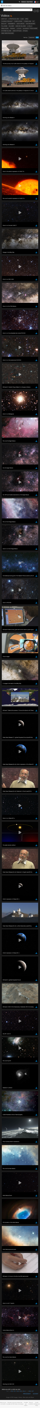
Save (6, 368)
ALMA (22, 19)
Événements (11, 23)
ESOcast (3, 23)
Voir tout (4, 19)
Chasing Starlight (6, 21)
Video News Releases (7, 33)
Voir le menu (6, 5)
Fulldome (4, 26)
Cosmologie (27, 21)
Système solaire (6, 30)
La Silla (29, 26)
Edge (6, 322)
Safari (6, 326)
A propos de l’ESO (14, 19)
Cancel (14, 368)
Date (37, 37)
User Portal (29, 1)
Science (24, 1)
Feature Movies (30, 23)
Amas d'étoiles (17, 30)
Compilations (18, 21)
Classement (31, 37)
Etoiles (25, 30)
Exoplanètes (20, 23)
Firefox (7, 324)
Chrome (7, 321)
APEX (26, 19)
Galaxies (11, 26)
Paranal (12, 28)
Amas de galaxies (21, 26)
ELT (33, 21)
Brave (6, 319)
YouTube (4, 267)
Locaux (19, 28)
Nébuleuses (5, 28)
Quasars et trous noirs (30, 28)
